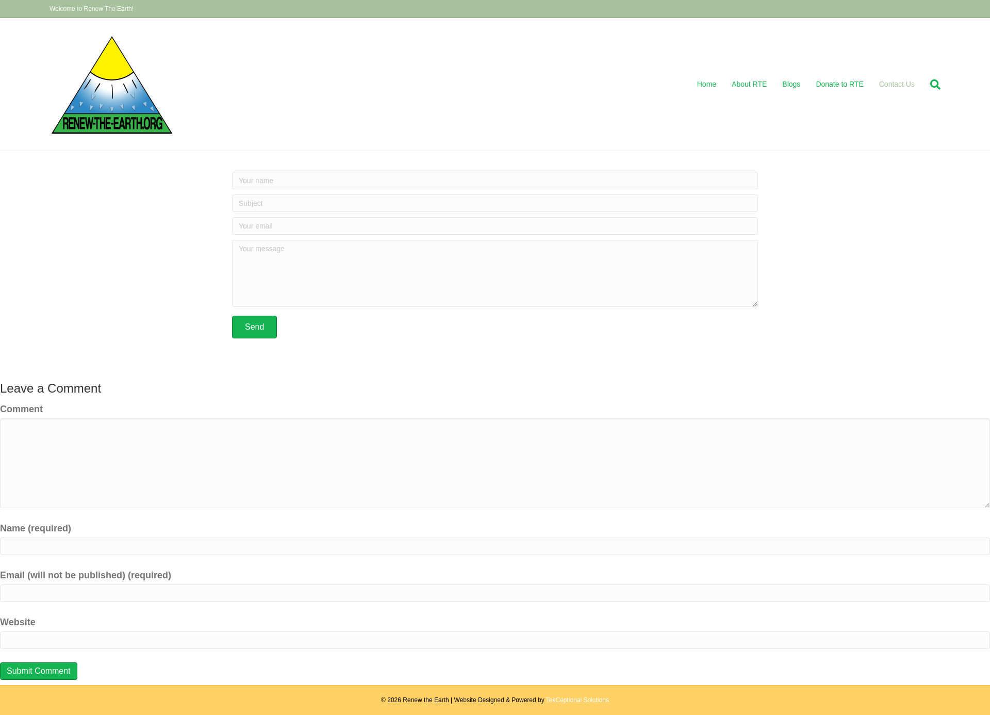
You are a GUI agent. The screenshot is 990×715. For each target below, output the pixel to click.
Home (706, 84)
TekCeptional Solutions (577, 700)
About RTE (749, 84)
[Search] (931, 84)
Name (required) (35, 528)
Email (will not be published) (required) (85, 575)
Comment (21, 409)
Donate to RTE (839, 84)
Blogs (791, 84)
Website (18, 622)
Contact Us (897, 84)
